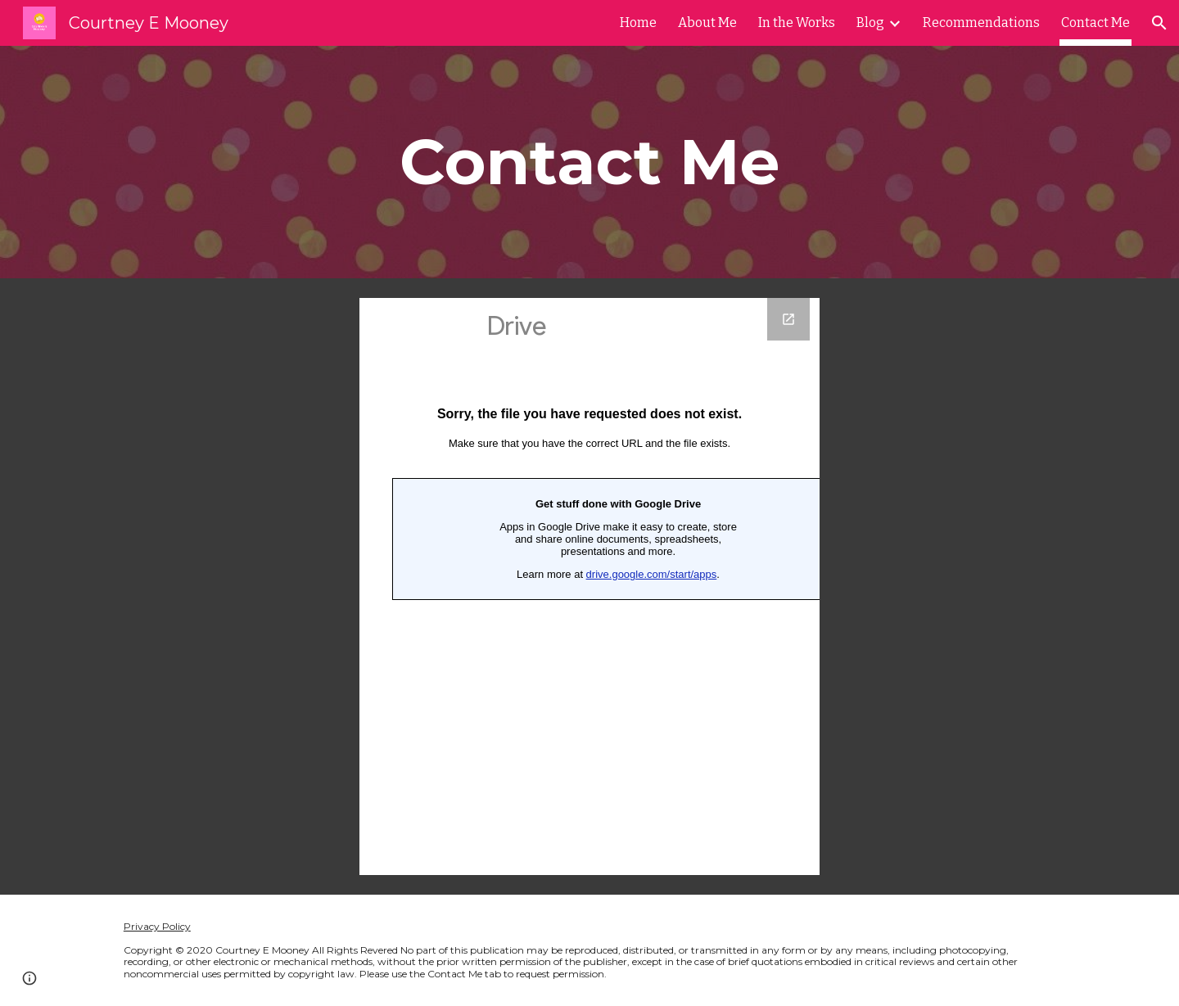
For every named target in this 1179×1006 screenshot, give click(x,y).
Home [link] (638, 22)
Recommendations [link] (981, 22)
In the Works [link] (796, 22)
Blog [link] (870, 22)
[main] (589, 162)
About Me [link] (707, 22)
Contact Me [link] (1095, 22)
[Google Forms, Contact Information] (589, 586)
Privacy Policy (157, 926)
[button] (1159, 23)
